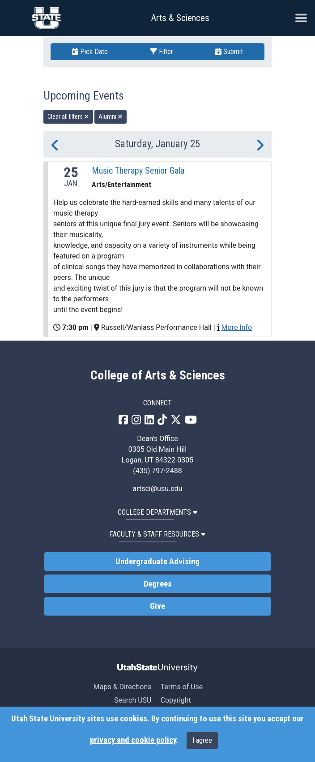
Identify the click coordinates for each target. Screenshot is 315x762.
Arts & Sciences (180, 17)
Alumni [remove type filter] (110, 116)
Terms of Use (181, 687)
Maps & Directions (123, 687)
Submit (229, 51)
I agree (202, 740)
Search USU (132, 700)
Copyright (175, 700)
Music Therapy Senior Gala (138, 170)
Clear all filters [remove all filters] (68, 116)
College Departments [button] (157, 512)
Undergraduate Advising (157, 561)
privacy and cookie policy (133, 740)
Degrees (158, 584)
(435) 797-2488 (157, 470)
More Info (236, 327)
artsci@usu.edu (157, 488)
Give (157, 606)
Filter (161, 51)
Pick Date (90, 51)
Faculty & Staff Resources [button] (157, 534)
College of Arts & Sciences (157, 375)
